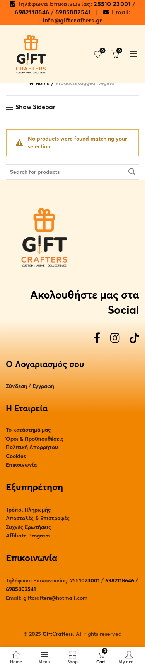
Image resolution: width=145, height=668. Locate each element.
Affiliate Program (28, 536)
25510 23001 (112, 4)
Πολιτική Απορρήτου (32, 447)
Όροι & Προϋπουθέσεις (34, 439)
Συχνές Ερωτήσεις (28, 527)
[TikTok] (134, 338)
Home (42, 83)
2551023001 (85, 581)
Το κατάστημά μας (28, 430)
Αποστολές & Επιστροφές (38, 518)
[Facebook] (97, 338)
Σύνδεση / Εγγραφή (30, 386)
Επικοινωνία (21, 465)
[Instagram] (115, 338)
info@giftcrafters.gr (72, 20)
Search (131, 172)
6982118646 (32, 12)
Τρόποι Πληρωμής (28, 510)
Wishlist (102, 50)
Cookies (16, 456)
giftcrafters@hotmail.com (55, 598)
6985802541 (73, 12)
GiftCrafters (58, 634)
